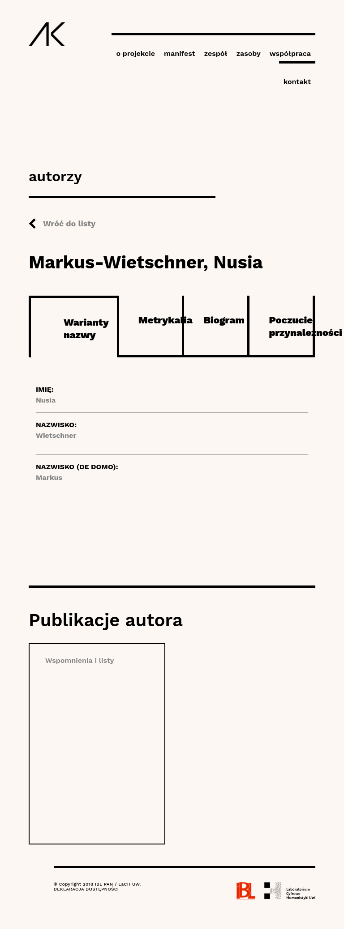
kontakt (297, 81)
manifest (179, 53)
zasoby (248, 53)
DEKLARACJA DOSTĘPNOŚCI (86, 889)
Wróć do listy (69, 223)
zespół (216, 53)
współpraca (290, 53)
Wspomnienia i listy (79, 660)
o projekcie (135, 53)
